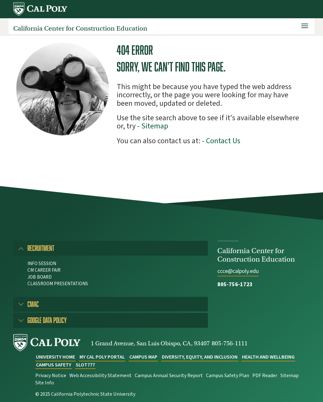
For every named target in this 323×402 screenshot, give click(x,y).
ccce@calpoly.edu (238, 271)
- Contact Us (221, 140)
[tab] (110, 248)
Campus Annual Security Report (169, 375)
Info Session (41, 263)
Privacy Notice (50, 375)
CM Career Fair (44, 270)
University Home (55, 357)
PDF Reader (264, 375)
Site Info (44, 382)
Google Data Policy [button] (47, 320)
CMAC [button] (33, 304)
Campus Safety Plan (227, 375)
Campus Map (143, 357)
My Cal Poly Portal (102, 357)
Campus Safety (53, 364)
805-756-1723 (235, 284)
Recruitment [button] (40, 248)
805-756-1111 (230, 343)
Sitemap (289, 375)
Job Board (39, 277)
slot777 (85, 364)
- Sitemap (152, 126)
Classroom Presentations (57, 283)
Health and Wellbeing (268, 357)
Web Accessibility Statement (100, 375)
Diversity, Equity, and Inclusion (200, 357)
